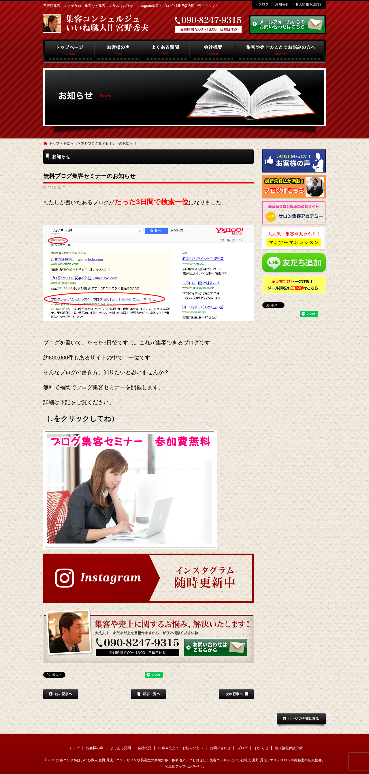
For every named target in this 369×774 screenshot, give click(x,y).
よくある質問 (165, 51)
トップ (68, 51)
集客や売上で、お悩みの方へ (281, 51)
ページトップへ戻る (301, 720)
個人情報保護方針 (309, 4)
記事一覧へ (148, 694)
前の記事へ (60, 694)
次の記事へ (236, 694)
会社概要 (212, 51)
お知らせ (282, 4)
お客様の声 (118, 51)
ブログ (263, 4)
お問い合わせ (220, 748)
